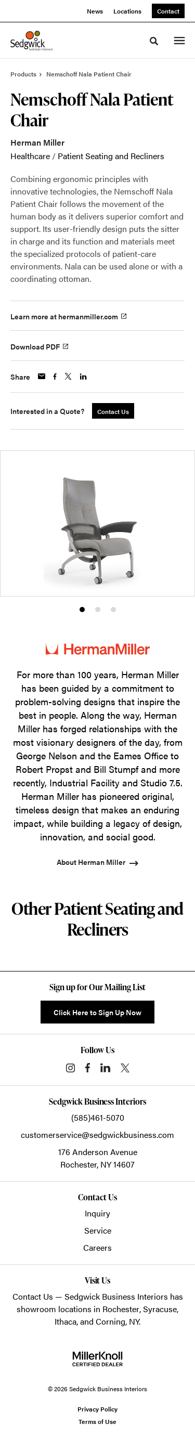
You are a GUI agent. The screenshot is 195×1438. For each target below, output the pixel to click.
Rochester (120, 1309)
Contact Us (32, 1296)
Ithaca (65, 1321)
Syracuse (160, 1309)
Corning (110, 1321)
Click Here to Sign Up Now (97, 1012)
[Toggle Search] (154, 41)
